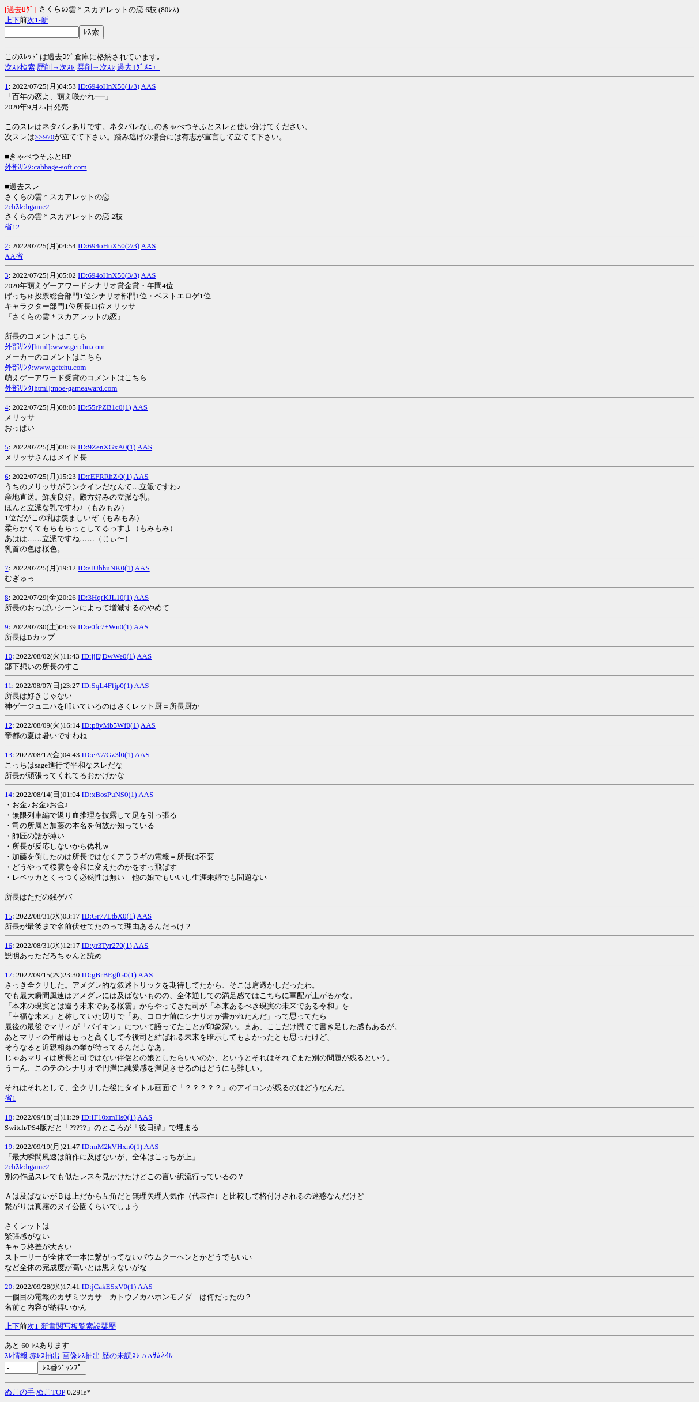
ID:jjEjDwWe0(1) (108, 656)
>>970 (44, 137)
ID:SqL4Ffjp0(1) (107, 685)
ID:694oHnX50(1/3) (108, 86)
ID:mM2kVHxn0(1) (112, 1146)
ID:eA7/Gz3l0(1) (108, 754)
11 (8, 685)
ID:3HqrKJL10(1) (105, 597)
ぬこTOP (50, 1392)
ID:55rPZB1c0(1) (104, 407)
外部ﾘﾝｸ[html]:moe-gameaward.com (61, 388)
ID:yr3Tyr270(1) (107, 945)
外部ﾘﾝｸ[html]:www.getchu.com (55, 346)
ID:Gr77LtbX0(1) (108, 916)
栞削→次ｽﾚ (96, 67)
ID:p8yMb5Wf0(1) (110, 725)
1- (38, 20)
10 (8, 656)
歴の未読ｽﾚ (121, 1355)
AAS (148, 86)
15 (8, 916)
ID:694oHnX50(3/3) (108, 275)
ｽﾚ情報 (16, 1355)
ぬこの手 (20, 1392)
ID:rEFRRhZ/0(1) (105, 476)
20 (8, 1286)
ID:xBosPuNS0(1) (109, 794)
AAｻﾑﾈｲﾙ (157, 1355)
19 (8, 1146)
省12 (12, 226)
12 (8, 725)
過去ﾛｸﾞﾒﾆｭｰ (138, 67)
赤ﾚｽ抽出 (44, 1355)
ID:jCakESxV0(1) (109, 1286)
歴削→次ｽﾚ (56, 67)
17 (8, 974)
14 (8, 794)
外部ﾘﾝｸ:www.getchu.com (45, 367)
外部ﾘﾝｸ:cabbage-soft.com (46, 167)
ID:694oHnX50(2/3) (108, 245)
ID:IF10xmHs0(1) (108, 1117)
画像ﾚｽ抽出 (81, 1355)
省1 (10, 1098)
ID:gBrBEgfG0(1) (109, 974)
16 (8, 945)
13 (8, 754)
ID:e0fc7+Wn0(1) (105, 626)
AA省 (14, 256)
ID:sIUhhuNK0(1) (105, 568)
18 (8, 1117)
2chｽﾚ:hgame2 (27, 206)
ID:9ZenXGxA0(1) (106, 447)
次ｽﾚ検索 (20, 67)
